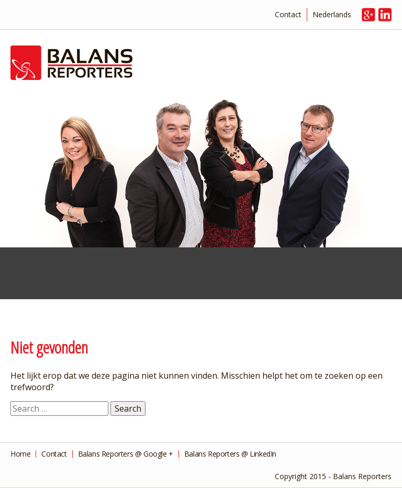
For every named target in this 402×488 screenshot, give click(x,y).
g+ (368, 14)
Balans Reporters (201, 63)
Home (20, 454)
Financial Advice (167, 275)
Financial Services (33, 275)
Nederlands (331, 14)
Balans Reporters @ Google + (125, 454)
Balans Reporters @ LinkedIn (230, 454)
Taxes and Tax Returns (100, 275)
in (385, 14)
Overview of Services (368, 275)
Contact (288, 14)
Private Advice (301, 275)
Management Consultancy (234, 275)
